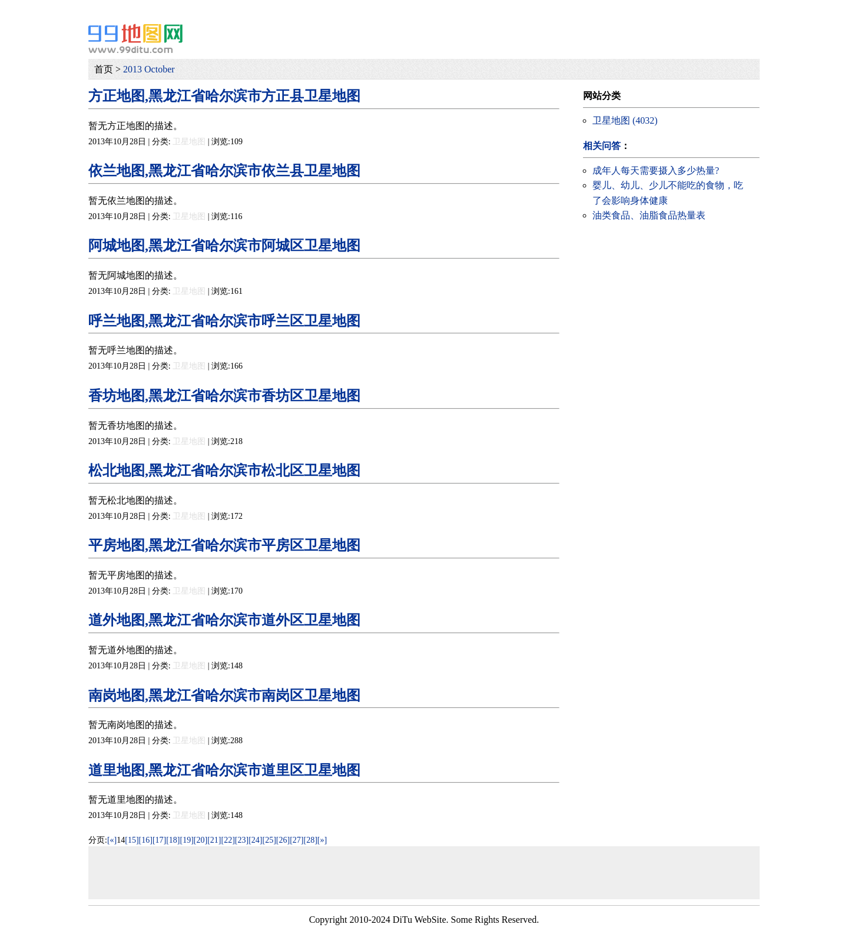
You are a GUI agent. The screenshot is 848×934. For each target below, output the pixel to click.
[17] (159, 840)
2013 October (149, 69)
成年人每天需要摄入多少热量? (655, 170)
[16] (146, 840)
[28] (310, 840)
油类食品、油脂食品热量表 (648, 215)
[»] (322, 840)
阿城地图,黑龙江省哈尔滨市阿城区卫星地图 (224, 245)
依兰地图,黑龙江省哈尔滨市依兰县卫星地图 (224, 170)
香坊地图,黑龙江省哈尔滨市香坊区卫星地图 (224, 395)
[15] (131, 840)
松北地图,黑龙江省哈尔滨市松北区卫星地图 (224, 470)
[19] (187, 840)
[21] (214, 840)
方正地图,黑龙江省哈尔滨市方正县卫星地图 (224, 96)
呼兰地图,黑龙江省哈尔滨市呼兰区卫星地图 (224, 321)
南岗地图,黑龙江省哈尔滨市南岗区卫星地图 (224, 695)
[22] (228, 840)
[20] (200, 840)
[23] (242, 840)
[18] (173, 840)
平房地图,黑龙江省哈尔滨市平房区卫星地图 (224, 545)
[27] (296, 840)
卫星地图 (189, 141)
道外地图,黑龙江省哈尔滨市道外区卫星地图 (224, 620)
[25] (269, 840)
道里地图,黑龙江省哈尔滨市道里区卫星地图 (224, 770)
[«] (112, 840)
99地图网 (135, 38)
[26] (283, 840)
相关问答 (602, 146)
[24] (255, 840)
